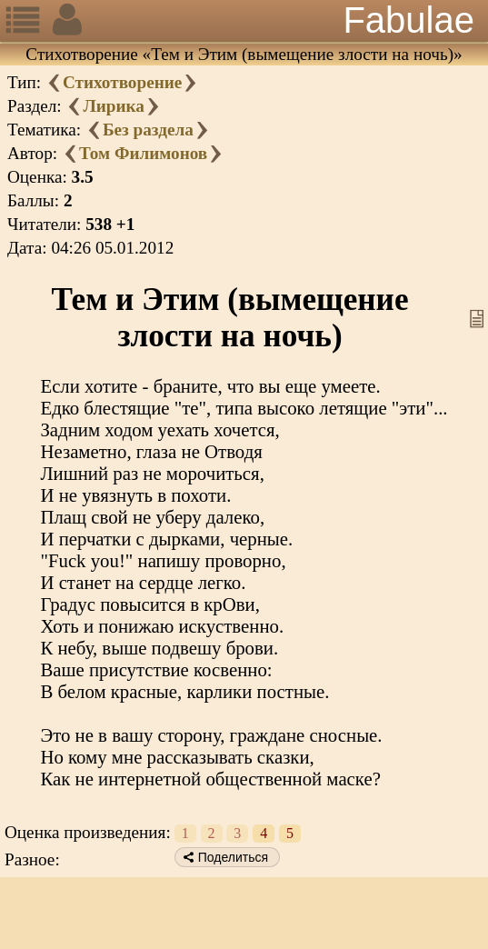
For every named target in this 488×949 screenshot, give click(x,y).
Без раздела (148, 129)
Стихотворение (122, 82)
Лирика (113, 105)
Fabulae (408, 20)
